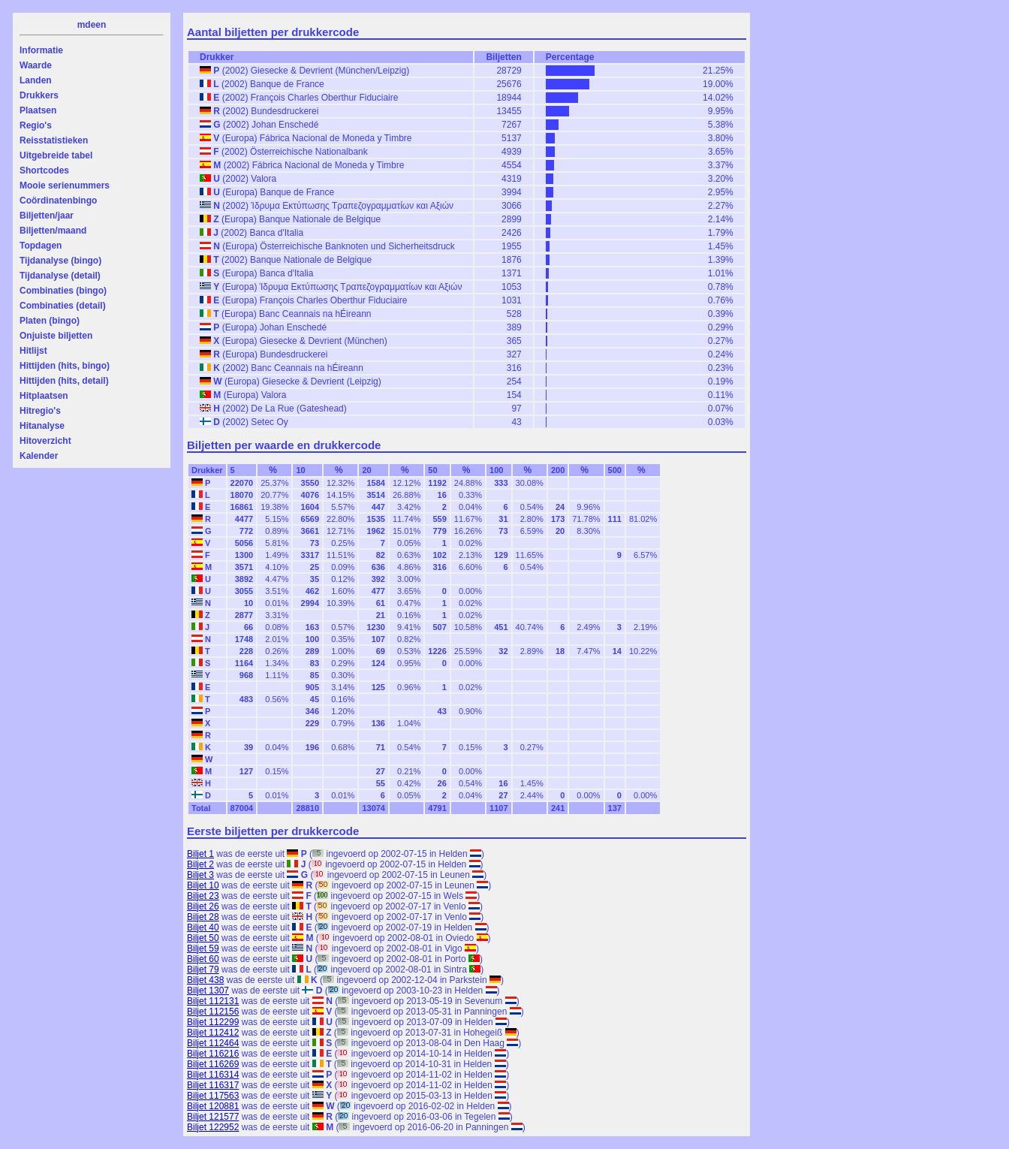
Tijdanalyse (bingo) (60, 260)
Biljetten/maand (53, 230)
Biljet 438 (205, 980)
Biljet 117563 (213, 1095)
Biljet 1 (200, 854)
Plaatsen (38, 110)
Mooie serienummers (65, 185)
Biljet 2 (200, 864)
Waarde (36, 65)
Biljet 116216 (213, 1053)
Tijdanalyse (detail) (60, 275)
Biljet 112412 (213, 1032)
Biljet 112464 (213, 1043)
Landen (36, 80)
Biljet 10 (203, 885)
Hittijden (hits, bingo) (65, 365)
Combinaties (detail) (63, 305)
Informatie (41, 50)
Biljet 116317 (213, 1085)
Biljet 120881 (213, 1106)
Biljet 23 (203, 896)
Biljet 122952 (213, 1127)
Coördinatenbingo (58, 200)
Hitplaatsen (44, 396)
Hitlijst (33, 350)
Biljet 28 (203, 917)
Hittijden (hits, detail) (64, 380)
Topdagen (41, 245)
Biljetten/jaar (47, 215)
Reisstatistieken (54, 140)
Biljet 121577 (213, 1116)
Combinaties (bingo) (63, 290)
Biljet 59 (203, 948)
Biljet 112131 (213, 1001)
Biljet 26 (203, 906)
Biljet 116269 (213, 1064)
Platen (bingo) (50, 320)
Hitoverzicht (45, 441)
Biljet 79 (203, 969)
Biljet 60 (203, 959)
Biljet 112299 (213, 1022)
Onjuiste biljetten (56, 335)
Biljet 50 (203, 938)
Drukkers (39, 95)
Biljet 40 (203, 927)
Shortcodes (44, 170)
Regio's (36, 125)
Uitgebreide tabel (56, 155)
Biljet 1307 (208, 990)
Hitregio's (40, 411)
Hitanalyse (42, 426)
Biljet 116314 (213, 1074)
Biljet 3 (200, 875)
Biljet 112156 (213, 1011)
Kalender (39, 456)
